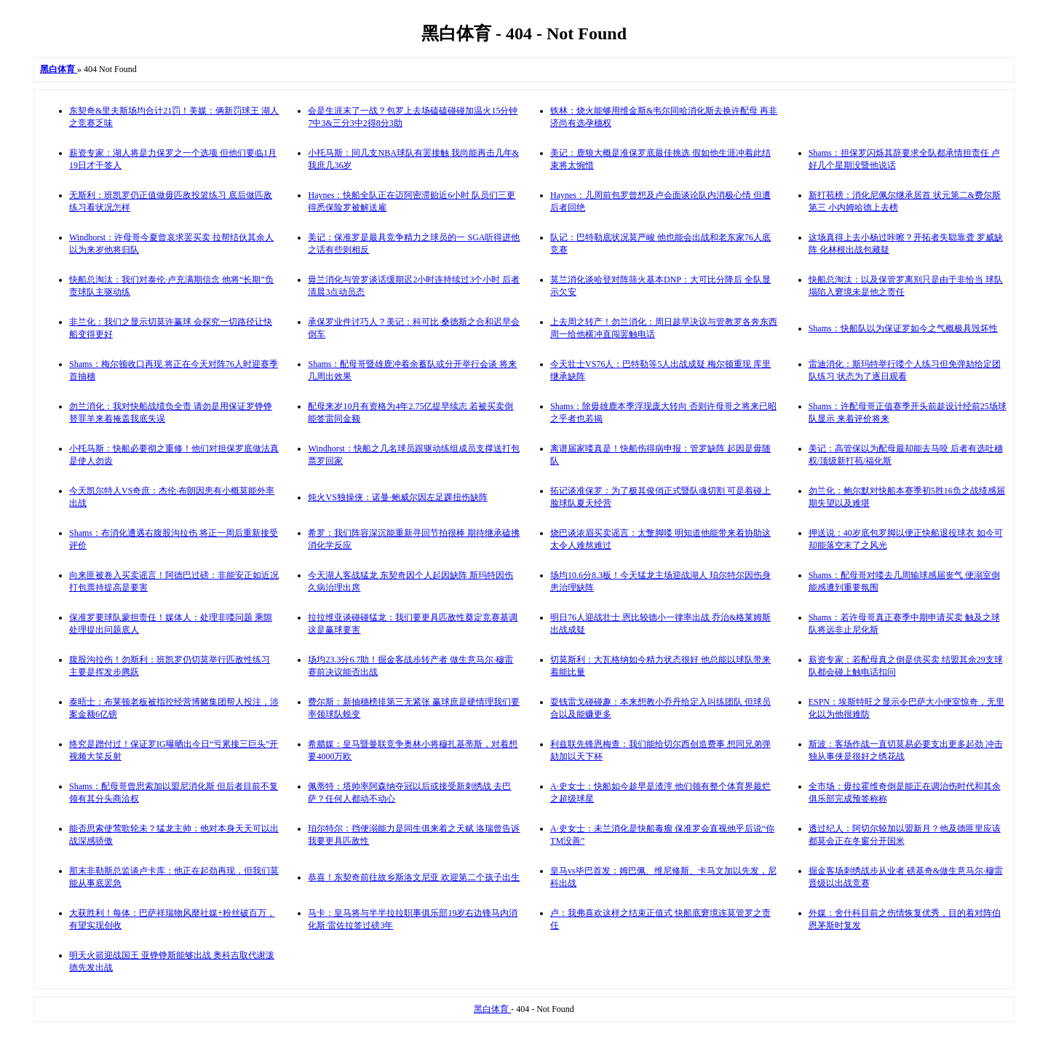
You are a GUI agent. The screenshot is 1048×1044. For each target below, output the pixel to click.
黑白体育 (492, 1009)
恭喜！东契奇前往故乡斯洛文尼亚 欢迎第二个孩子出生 (414, 877)
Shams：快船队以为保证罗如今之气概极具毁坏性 (903, 328)
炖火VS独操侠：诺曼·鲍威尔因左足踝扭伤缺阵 (397, 497)
